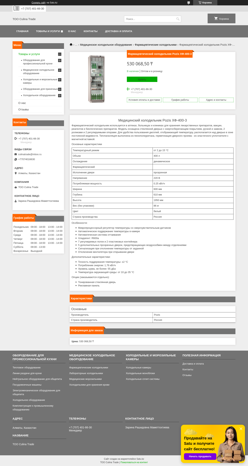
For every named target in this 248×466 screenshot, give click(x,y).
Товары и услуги (48, 31)
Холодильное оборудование (39, 95)
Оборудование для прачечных (40, 89)
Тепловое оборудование (27, 367)
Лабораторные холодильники (86, 373)
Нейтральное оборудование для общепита (37, 379)
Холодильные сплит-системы (143, 379)
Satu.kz (140, 459)
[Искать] (177, 19)
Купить (142, 79)
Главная (22, 31)
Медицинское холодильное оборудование (106, 44)
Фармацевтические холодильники (155, 44)
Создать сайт (39, 2)
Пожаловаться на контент (134, 462)
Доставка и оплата (118, 31)
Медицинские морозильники (85, 379)
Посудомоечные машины (27, 384)
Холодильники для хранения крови (89, 384)
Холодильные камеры (138, 367)
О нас (72, 31)
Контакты (91, 31)
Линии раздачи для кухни (27, 373)
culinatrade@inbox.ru (30, 154)
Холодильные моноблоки (140, 373)
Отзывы (23, 109)
